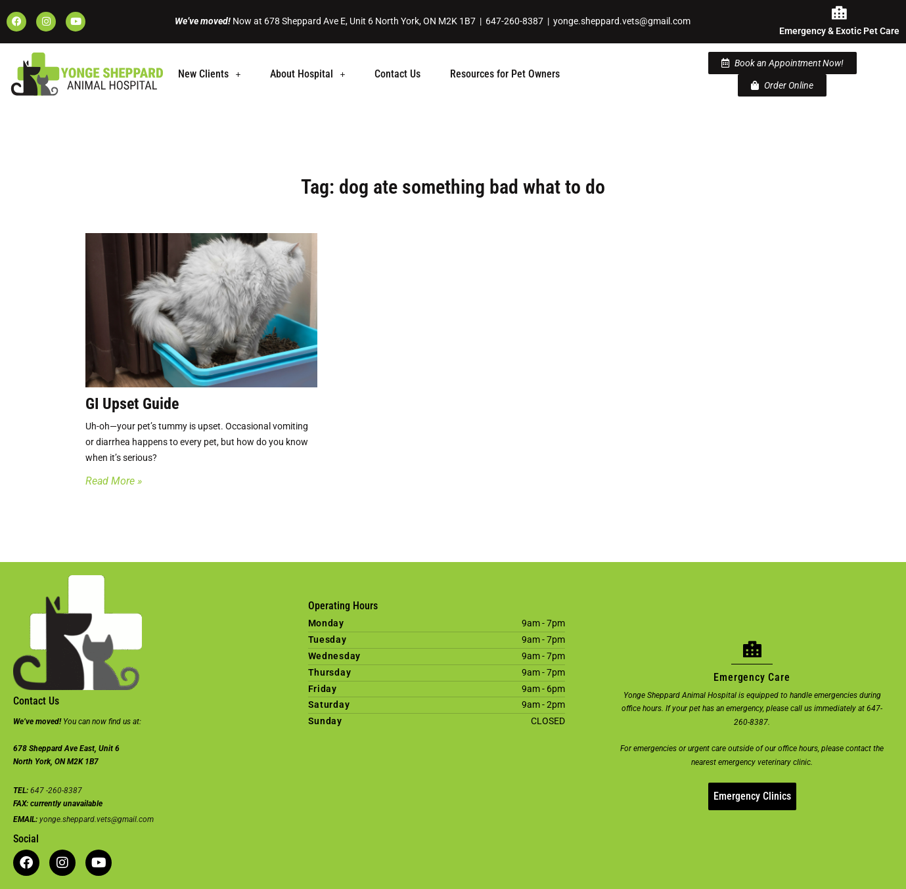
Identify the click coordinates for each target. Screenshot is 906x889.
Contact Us (397, 74)
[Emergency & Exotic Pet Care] (839, 13)
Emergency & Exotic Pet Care (839, 31)
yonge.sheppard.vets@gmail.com (622, 21)
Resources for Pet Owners (505, 74)
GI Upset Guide (132, 404)
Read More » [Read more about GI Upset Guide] (113, 481)
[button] (209, 74)
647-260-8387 (514, 21)
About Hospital (307, 74)
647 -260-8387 (56, 790)
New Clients (209, 74)
